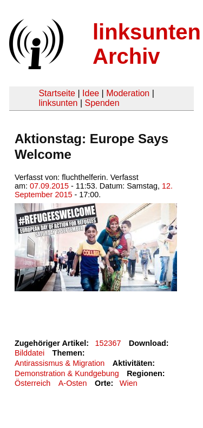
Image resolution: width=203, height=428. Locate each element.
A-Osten (72, 383)
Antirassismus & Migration (59, 363)
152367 (108, 343)
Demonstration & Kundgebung (67, 373)
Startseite (56, 93)
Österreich (32, 383)
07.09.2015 (49, 186)
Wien (128, 383)
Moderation (127, 93)
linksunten (57, 103)
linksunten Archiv (147, 44)
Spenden (101, 103)
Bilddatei (29, 353)
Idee (90, 93)
